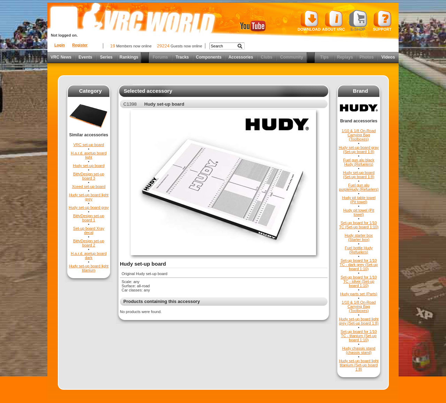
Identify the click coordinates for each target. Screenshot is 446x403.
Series (106, 57)
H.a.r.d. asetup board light (89, 155)
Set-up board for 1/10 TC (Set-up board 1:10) (358, 225)
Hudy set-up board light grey (89, 197)
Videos (388, 57)
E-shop (358, 20)
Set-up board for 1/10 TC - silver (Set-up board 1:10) (359, 281)
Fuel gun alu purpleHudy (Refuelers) (359, 187)
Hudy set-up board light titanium (89, 268)
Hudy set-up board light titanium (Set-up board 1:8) (359, 365)
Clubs (266, 57)
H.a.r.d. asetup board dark (89, 255)
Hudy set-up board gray (89, 207)
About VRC (333, 20)
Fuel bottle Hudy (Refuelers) (358, 250)
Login (59, 45)
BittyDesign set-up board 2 (88, 243)
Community (291, 57)
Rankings (129, 57)
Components (208, 57)
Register (79, 45)
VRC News (61, 57)
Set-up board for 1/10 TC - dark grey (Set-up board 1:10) (359, 264)
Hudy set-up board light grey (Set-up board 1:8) (359, 321)
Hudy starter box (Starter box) (359, 237)
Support (382, 20)
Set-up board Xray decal (88, 230)
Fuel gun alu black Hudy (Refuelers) (358, 162)
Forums (160, 57)
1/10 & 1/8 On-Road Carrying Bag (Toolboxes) (359, 135)
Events (85, 57)
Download (309, 20)
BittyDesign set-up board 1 (88, 218)
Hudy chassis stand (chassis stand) (358, 350)
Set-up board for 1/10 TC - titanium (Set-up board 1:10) (359, 335)
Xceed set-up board (88, 186)
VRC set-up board (88, 145)
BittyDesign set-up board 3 (88, 176)
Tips (324, 57)
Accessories (241, 57)
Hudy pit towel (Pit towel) (358, 212)
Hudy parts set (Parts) (358, 294)
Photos (367, 57)
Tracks (182, 57)
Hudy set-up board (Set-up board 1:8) (359, 174)
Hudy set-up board (89, 166)
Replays (345, 57)
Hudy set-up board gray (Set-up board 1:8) (359, 149)
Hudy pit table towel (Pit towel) (359, 200)
